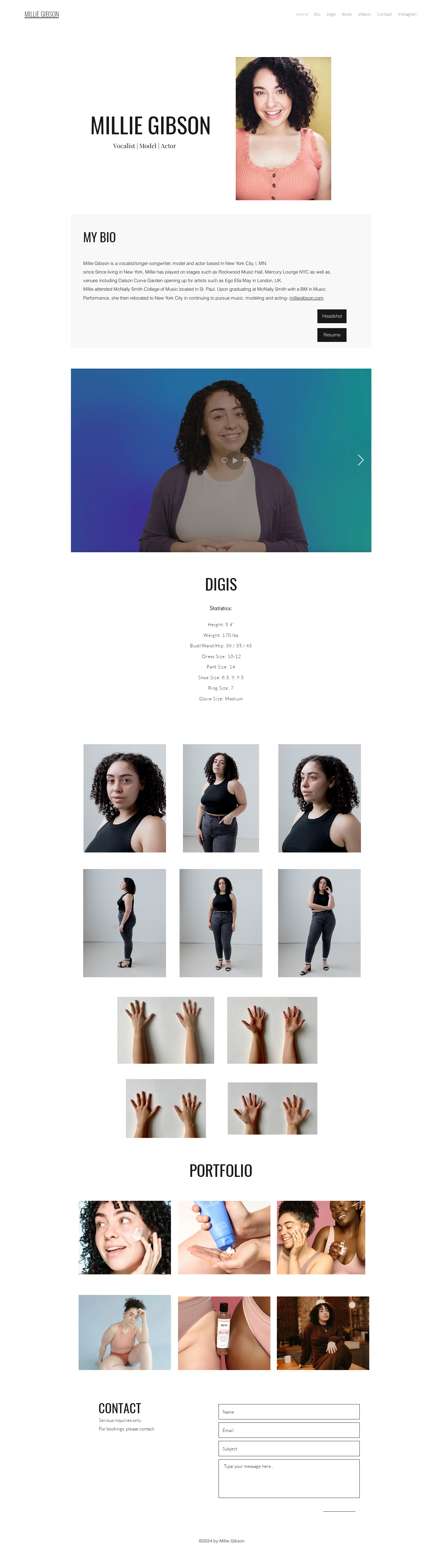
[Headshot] (332, 316)
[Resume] (332, 335)
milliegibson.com (306, 298)
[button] (245, 460)
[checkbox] (224, 460)
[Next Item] (360, 460)
